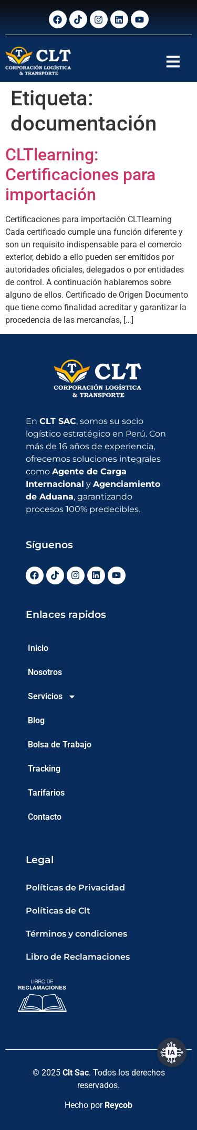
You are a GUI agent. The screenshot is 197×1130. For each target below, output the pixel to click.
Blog (36, 720)
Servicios (52, 696)
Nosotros (45, 672)
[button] (172, 61)
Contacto (44, 817)
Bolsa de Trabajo (59, 744)
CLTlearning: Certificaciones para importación (80, 175)
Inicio (38, 648)
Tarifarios (46, 793)
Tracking (44, 769)
